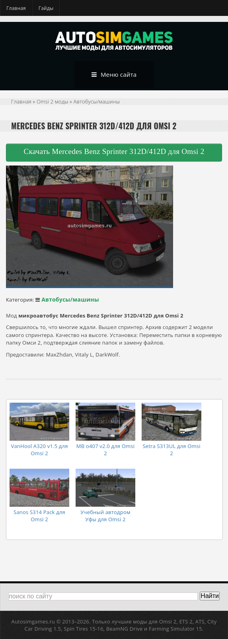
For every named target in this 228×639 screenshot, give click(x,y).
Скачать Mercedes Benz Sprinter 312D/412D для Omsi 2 (114, 151)
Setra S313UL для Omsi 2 (171, 449)
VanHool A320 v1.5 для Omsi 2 (39, 449)
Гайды (46, 8)
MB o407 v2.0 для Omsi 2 (105, 449)
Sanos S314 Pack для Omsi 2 (39, 515)
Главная (16, 8)
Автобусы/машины (97, 101)
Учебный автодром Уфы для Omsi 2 (105, 515)
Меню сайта (114, 74)
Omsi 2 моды (52, 101)
